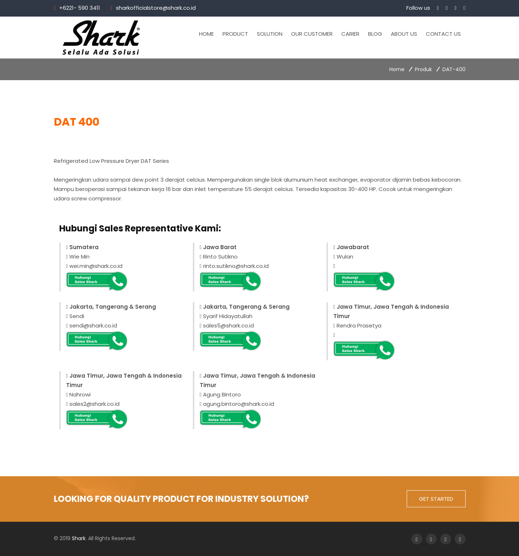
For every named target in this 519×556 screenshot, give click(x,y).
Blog (375, 34)
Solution (270, 34)
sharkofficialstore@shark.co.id (156, 8)
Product (235, 34)
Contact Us (443, 34)
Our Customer (312, 34)
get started (436, 499)
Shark (79, 538)
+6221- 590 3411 (79, 8)
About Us (404, 34)
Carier (351, 34)
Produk (423, 69)
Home (206, 34)
